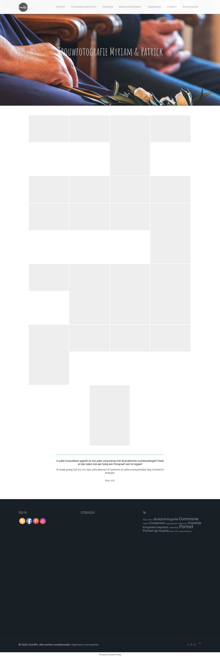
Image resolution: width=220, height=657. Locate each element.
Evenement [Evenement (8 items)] (157, 523)
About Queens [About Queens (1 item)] (148, 520)
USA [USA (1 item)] (175, 531)
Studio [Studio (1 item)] (171, 531)
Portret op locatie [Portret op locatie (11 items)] (156, 531)
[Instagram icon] (194, 644)
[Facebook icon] (188, 644)
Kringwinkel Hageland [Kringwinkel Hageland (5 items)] (155, 527)
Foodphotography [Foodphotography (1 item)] (171, 524)
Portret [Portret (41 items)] (186, 526)
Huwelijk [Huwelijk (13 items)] (194, 523)
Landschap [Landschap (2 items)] (174, 527)
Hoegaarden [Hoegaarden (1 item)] (182, 524)
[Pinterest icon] (191, 644)
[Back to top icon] (200, 643)
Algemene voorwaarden (85, 644)
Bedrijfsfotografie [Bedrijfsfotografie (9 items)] (166, 519)
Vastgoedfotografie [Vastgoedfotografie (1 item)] (185, 531)
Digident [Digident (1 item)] (146, 524)
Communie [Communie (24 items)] (188, 519)
